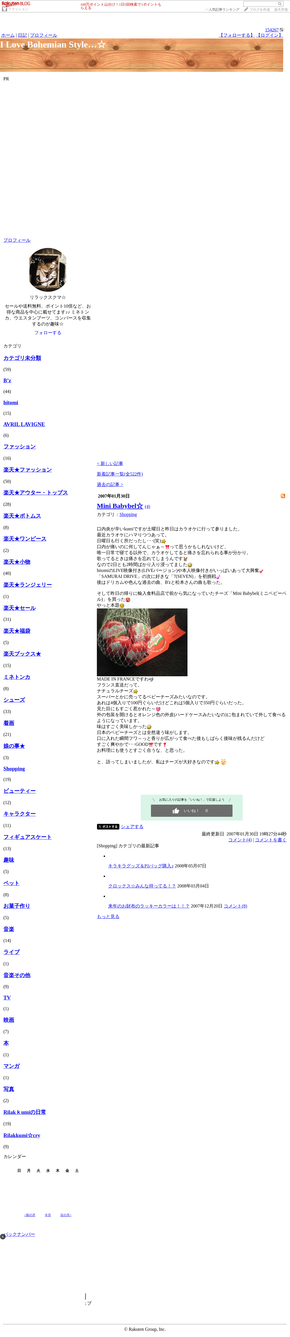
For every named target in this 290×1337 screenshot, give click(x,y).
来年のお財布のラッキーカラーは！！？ (149, 906)
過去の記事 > (110, 484)
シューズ (14, 700)
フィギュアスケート (27, 837)
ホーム (8, 35)
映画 (8, 1020)
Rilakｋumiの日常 (24, 1112)
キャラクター (19, 814)
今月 (48, 1215)
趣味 (8, 860)
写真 (8, 1089)
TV (7, 998)
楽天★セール (19, 608)
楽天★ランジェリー (27, 585)
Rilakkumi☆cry (21, 1135)
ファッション (18, 9)
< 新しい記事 (110, 463)
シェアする (132, 826)
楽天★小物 (16, 562)
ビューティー (19, 791)
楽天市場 (281, 10)
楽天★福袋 (16, 631)
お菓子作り (16, 906)
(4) (147, 506)
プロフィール (43, 35)
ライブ (11, 952)
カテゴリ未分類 (22, 358)
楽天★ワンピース (24, 539)
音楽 (8, 929)
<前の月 (29, 1215)
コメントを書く (271, 839)
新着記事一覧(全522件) (120, 474)
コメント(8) (235, 906)
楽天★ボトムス (22, 516)
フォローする (47, 332)
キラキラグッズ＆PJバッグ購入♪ (141, 865)
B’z (7, 380)
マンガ (11, 1066)
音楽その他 (16, 975)
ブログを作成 (260, 10)
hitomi (10, 402)
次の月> (65, 1215)
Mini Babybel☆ (120, 505)
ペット (11, 883)
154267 (272, 29)
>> (222, 10)
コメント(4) (240, 839)
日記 (22, 35)
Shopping (14, 769)
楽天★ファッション (27, 470)
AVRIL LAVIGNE (24, 424)
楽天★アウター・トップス (35, 493)
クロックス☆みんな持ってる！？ (142, 886)
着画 (8, 723)
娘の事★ (14, 746)
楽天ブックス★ (22, 654)
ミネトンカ (16, 677)
